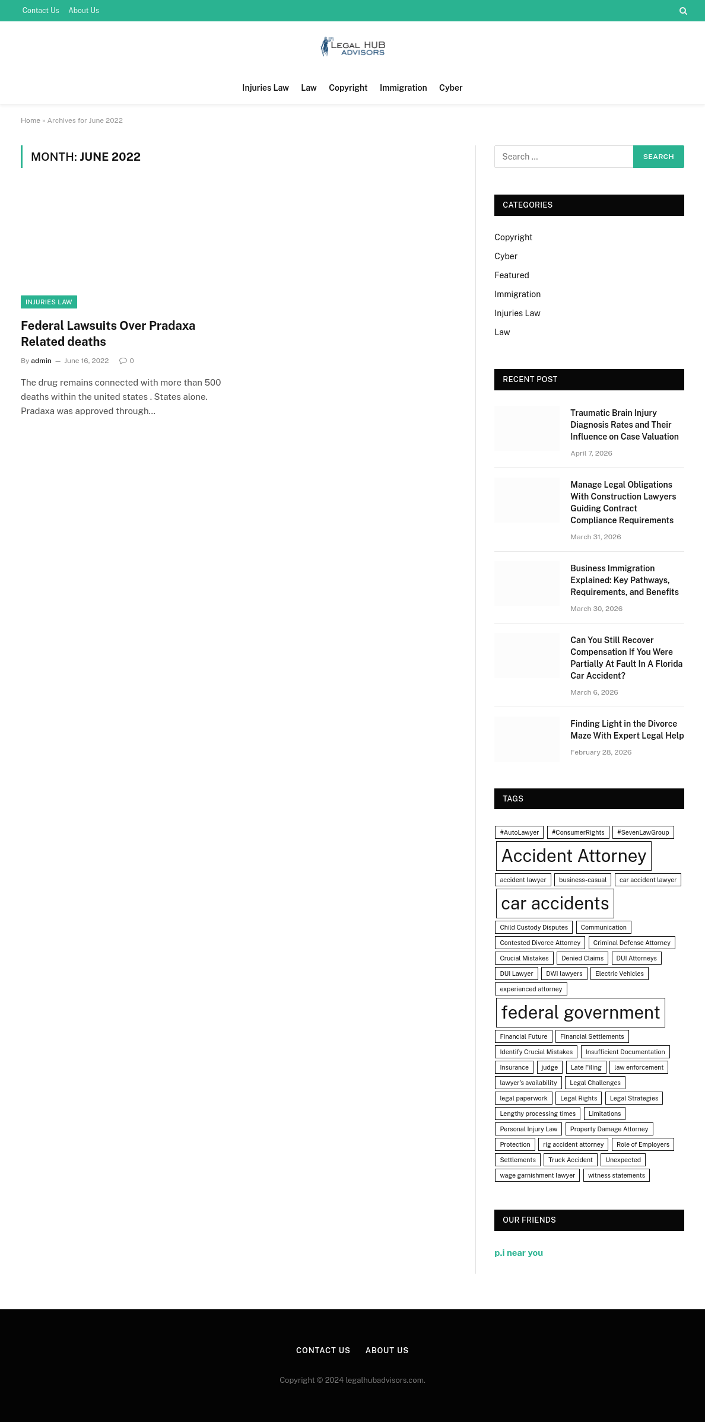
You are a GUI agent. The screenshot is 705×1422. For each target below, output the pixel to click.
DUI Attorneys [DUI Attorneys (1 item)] (637, 958)
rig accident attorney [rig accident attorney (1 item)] (573, 1144)
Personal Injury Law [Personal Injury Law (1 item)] (528, 1128)
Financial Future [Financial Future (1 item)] (523, 1036)
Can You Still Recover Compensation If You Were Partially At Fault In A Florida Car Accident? (626, 657)
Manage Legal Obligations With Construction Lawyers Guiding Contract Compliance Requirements (623, 502)
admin (41, 361)
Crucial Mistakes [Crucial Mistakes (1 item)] (524, 958)
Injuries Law (265, 88)
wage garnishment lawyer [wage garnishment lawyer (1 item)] (537, 1175)
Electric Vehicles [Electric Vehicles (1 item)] (619, 973)
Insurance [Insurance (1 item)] (514, 1067)
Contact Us (41, 11)
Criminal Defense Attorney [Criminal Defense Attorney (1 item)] (632, 942)
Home (30, 120)
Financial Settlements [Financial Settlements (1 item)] (592, 1036)
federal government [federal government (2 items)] (580, 1012)
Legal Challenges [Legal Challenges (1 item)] (595, 1082)
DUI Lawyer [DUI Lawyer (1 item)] (516, 973)
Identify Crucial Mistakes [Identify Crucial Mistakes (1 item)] (536, 1051)
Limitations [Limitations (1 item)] (605, 1113)
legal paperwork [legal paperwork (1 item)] (523, 1098)
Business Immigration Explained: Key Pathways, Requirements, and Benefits (624, 580)
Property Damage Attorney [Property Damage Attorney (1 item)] (609, 1128)
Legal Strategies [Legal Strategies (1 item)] (634, 1098)
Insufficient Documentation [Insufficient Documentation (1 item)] (625, 1051)
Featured (511, 275)
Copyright (348, 88)
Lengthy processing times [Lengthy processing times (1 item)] (538, 1113)
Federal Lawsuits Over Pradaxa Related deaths (108, 334)
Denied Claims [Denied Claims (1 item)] (582, 958)
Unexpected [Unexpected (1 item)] (623, 1159)
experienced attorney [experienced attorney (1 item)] (531, 988)
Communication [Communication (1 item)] (604, 927)
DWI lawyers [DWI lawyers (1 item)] (564, 973)
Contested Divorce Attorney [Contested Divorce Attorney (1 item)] (540, 942)
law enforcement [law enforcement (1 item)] (638, 1067)
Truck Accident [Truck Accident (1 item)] (570, 1159)
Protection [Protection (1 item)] (515, 1144)
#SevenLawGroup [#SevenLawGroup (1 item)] (643, 832)
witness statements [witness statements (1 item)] (616, 1175)
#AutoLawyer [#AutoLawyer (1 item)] (519, 832)
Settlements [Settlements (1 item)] (517, 1159)
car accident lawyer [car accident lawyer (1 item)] (648, 879)
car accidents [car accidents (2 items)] (555, 903)
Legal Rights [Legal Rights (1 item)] (578, 1098)
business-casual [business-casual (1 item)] (582, 879)
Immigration (403, 88)
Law (309, 88)
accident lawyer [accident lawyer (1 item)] (523, 879)
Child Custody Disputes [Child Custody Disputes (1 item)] (534, 927)
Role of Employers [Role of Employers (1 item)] (643, 1144)
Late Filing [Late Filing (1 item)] (586, 1067)
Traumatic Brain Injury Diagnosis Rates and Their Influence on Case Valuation (624, 424)
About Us (83, 11)
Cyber (451, 88)
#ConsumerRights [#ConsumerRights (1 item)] (578, 832)
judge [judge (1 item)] (550, 1067)
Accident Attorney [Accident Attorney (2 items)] (573, 855)
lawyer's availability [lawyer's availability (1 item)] (528, 1082)
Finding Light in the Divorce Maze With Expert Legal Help (627, 729)
